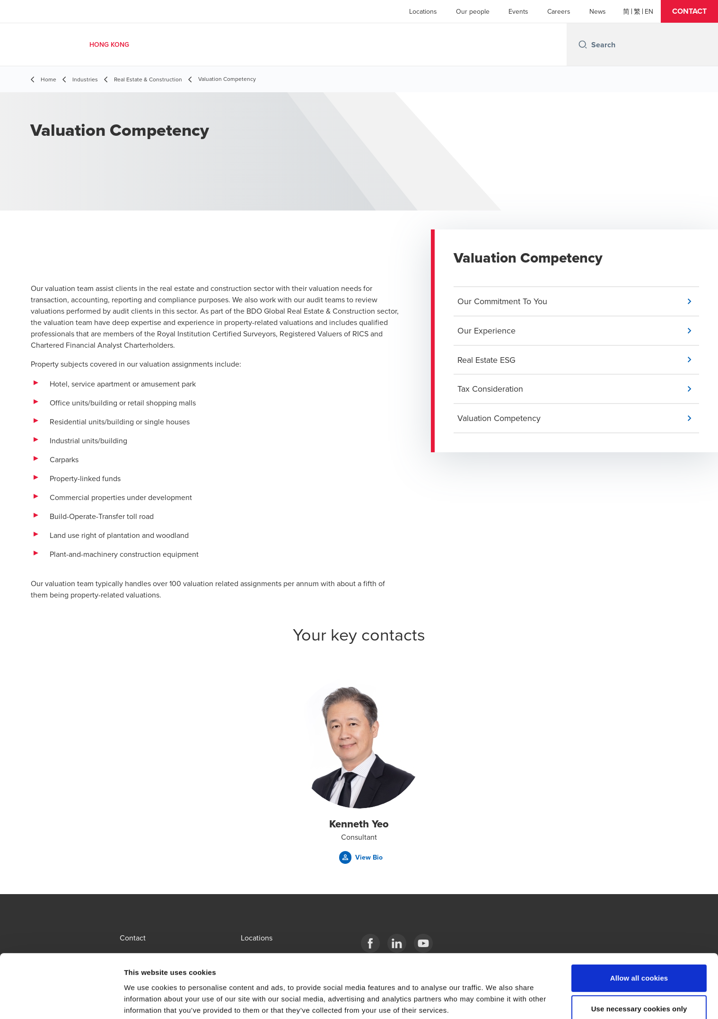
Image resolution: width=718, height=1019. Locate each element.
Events (518, 11)
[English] (649, 11)
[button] (689, 11)
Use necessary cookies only (639, 964)
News (597, 11)
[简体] (626, 11)
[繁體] (637, 11)
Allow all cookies (639, 933)
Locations (423, 11)
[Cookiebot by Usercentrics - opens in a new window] (61, 1000)
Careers (558, 11)
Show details (496, 1000)
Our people (473, 11)
